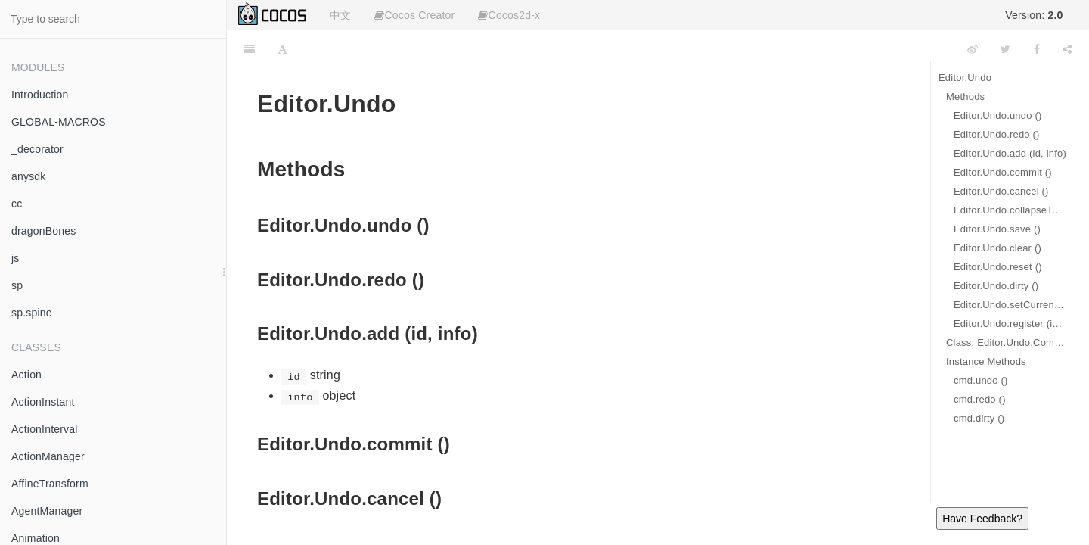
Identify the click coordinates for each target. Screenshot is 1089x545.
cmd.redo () (980, 399)
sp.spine (31, 313)
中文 (340, 15)
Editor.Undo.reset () (998, 266)
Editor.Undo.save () (997, 229)
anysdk (28, 176)
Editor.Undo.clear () (997, 248)
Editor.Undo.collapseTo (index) (1010, 210)
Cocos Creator (414, 15)
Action (26, 375)
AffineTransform (49, 484)
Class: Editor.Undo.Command (1006, 342)
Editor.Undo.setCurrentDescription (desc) (1010, 304)
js (15, 258)
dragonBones (43, 231)
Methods (965, 96)
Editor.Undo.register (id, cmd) (1010, 323)
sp (17, 285)
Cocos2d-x (509, 15)
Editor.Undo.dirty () (996, 285)
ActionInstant (43, 402)
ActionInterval (44, 429)
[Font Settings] (282, 49)
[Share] (1067, 49)
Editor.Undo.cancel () (1001, 191)
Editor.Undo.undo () (998, 115)
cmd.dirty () (979, 418)
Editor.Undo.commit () (1003, 172)
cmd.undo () (981, 380)
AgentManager (46, 511)
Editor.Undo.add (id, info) (1010, 153)
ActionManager (48, 456)
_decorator (37, 149)
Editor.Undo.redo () (997, 134)
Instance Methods (986, 361)
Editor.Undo (965, 77)
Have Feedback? (982, 518)
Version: (1034, 15)
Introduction (40, 95)
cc (16, 204)
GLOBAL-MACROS (58, 122)
